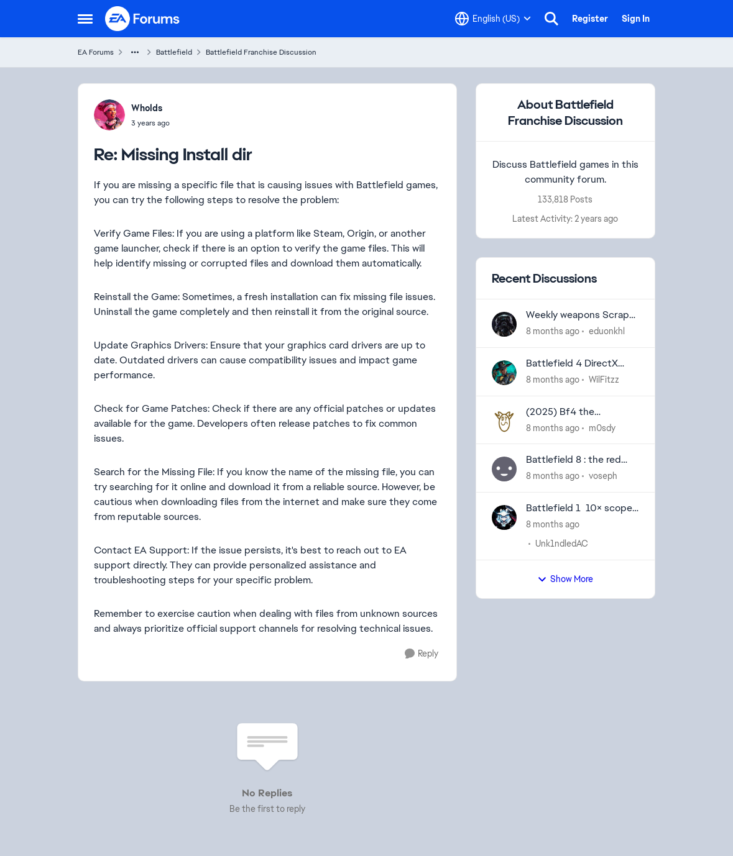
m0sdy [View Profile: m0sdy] (602, 427)
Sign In (636, 18)
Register (590, 18)
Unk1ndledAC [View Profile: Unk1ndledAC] (561, 543)
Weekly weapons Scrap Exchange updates (577, 315)
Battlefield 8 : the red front (573, 460)
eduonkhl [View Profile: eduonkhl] (607, 331)
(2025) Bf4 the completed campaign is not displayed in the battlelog (578, 412)
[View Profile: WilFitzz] (504, 372)
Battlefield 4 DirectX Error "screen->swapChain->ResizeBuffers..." (572, 363)
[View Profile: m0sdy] (504, 421)
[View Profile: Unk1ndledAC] (504, 517)
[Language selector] (493, 18)
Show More (565, 579)
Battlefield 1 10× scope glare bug (579, 508)
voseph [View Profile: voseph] (603, 475)
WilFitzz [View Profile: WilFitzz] (604, 379)
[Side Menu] (85, 18)
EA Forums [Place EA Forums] (96, 52)
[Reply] (421, 653)
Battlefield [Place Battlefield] (174, 52)
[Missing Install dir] (150, 123)
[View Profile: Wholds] (109, 114)
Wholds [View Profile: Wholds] (146, 108)
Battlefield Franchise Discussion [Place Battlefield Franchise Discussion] (261, 52)
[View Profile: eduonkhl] (504, 324)
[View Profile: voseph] (504, 469)
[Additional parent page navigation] (134, 52)
